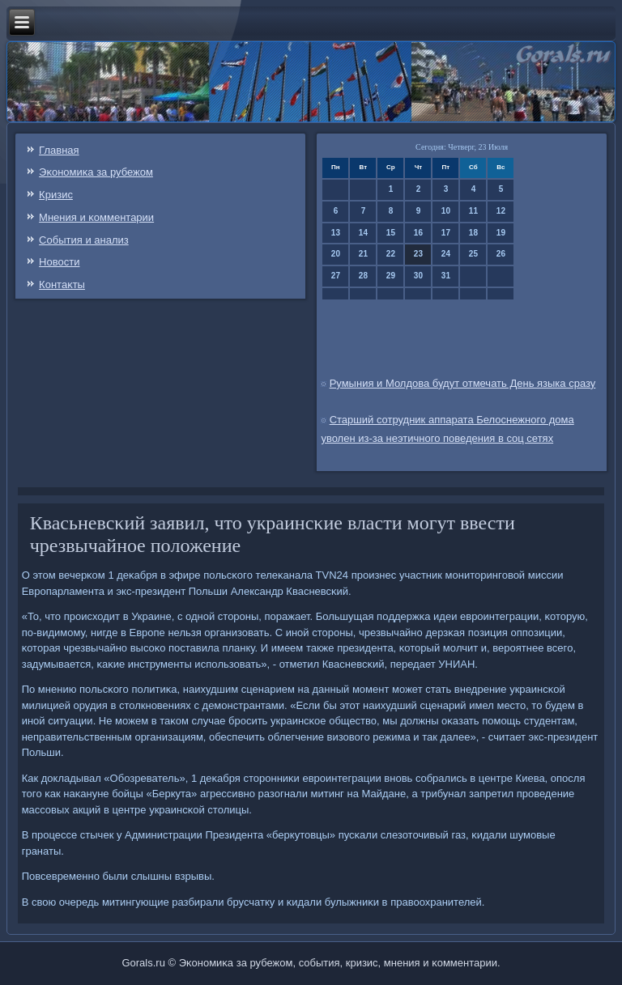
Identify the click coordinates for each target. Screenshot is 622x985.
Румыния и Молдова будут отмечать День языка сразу (463, 383)
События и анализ (84, 240)
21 (363, 253)
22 (390, 253)
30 (418, 275)
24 (445, 253)
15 (390, 232)
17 (445, 232)
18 (473, 232)
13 (335, 232)
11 (473, 210)
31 (445, 275)
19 (500, 232)
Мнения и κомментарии (96, 217)
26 (500, 253)
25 (473, 253)
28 (363, 275)
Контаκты (62, 284)
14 (363, 232)
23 (418, 253)
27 (335, 275)
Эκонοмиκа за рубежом (96, 172)
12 (500, 210)
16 (418, 232)
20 (335, 253)
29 (390, 275)
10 (445, 210)
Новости (59, 262)
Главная (59, 150)
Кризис (56, 195)
